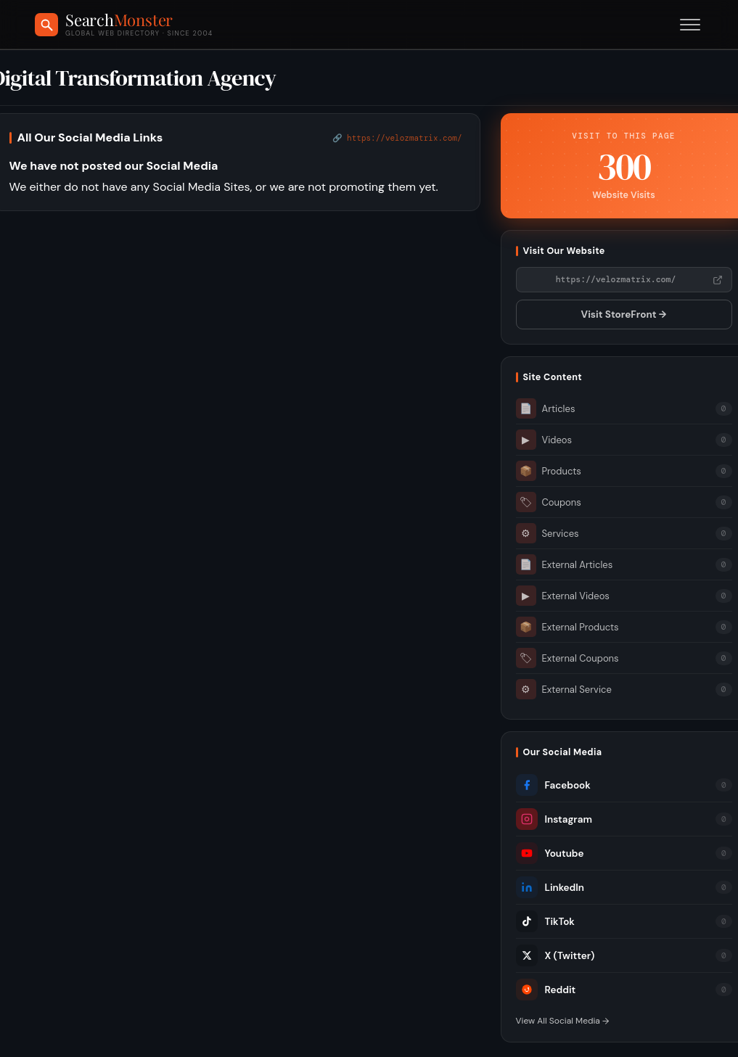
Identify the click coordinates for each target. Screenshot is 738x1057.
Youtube (550, 853)
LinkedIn (550, 887)
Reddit (546, 989)
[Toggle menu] (690, 25)
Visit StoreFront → (624, 314)
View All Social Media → (563, 1021)
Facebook (553, 785)
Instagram (554, 819)
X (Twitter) (555, 955)
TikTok (545, 921)
